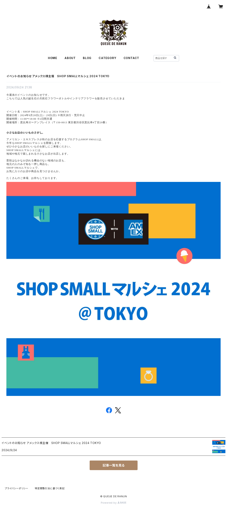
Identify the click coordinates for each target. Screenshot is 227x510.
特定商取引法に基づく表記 (50, 488)
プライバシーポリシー (16, 488)
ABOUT (70, 58)
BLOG (87, 58)
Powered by (113, 502)
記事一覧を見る (114, 465)
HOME (52, 58)
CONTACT (131, 58)
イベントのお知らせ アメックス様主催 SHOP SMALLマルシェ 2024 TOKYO (57, 76)
